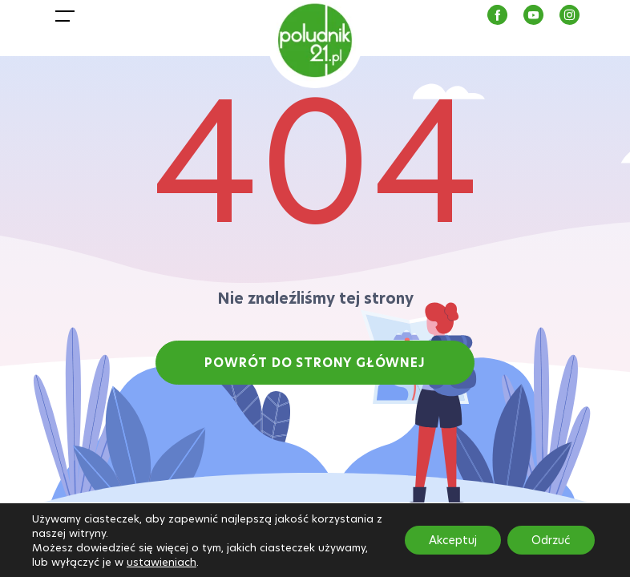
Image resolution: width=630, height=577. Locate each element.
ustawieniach (161, 562)
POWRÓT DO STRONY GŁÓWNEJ (314, 362)
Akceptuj (453, 540)
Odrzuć (551, 540)
